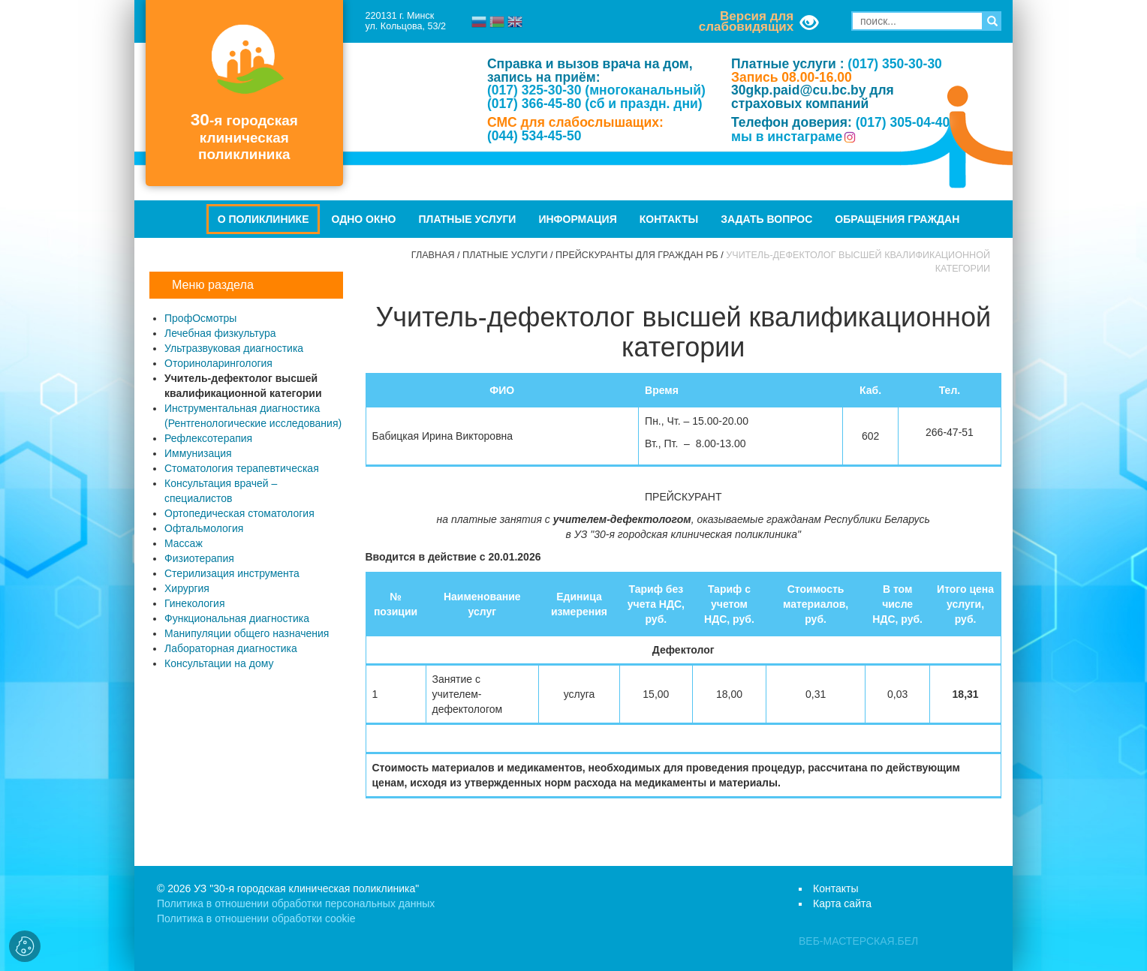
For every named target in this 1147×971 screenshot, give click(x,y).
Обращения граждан (897, 219)
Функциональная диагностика (236, 618)
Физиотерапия (199, 558)
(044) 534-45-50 (534, 135)
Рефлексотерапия (208, 438)
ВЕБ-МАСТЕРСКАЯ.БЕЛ (858, 941)
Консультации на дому (218, 663)
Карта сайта (842, 903)
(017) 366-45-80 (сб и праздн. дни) (595, 103)
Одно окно (363, 219)
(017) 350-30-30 (894, 63)
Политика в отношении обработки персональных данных (296, 903)
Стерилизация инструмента (232, 573)
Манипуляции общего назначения (246, 633)
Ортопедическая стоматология (239, 513)
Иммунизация (198, 453)
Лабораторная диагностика (230, 648)
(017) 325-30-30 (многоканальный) (596, 90)
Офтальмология (203, 528)
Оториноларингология (218, 363)
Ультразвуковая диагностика (233, 348)
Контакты (669, 219)
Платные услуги (467, 219)
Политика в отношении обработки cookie (256, 918)
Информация (577, 219)
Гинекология (194, 603)
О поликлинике (263, 219)
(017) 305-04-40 (903, 122)
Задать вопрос (766, 219)
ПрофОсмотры (200, 318)
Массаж (183, 543)
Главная (433, 255)
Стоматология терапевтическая (241, 468)
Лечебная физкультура (220, 333)
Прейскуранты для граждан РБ (636, 255)
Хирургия (186, 588)
